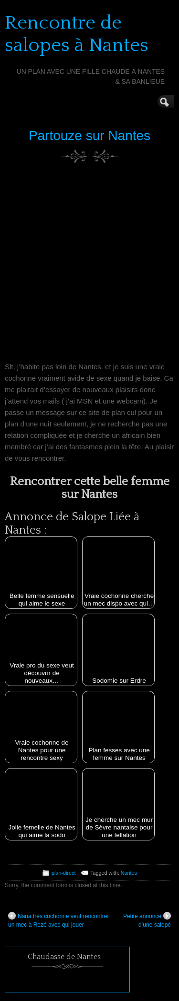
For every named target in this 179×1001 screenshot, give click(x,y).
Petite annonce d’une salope (147, 920)
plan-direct (63, 873)
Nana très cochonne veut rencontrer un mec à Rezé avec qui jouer (58, 920)
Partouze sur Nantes (89, 135)
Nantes (129, 873)
